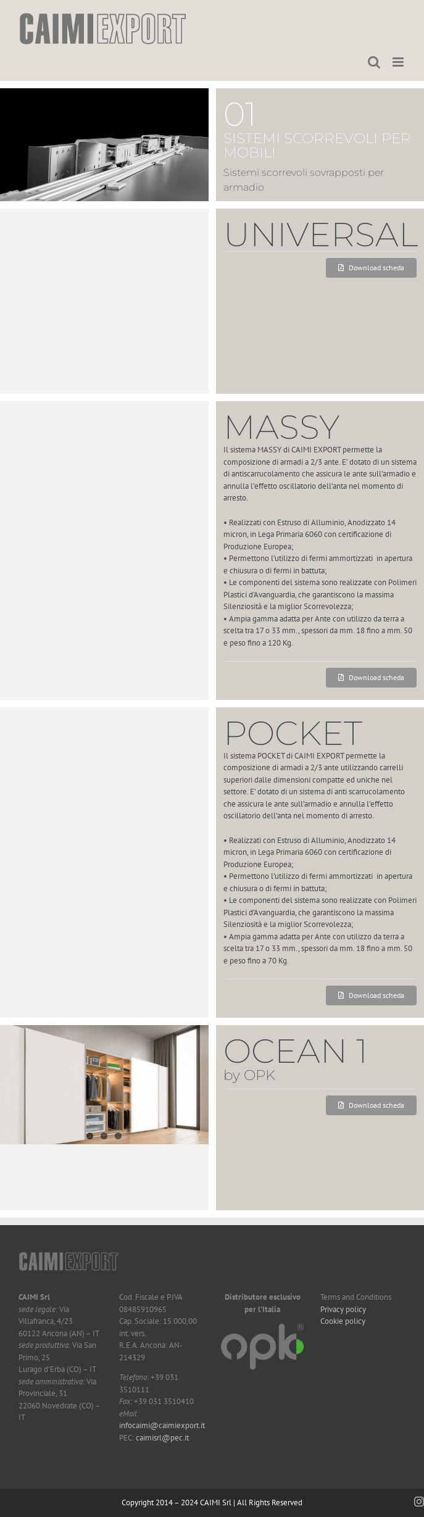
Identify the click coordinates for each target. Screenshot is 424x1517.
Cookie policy (342, 1321)
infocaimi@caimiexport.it (162, 1425)
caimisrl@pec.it (162, 1437)
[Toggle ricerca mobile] (374, 62)
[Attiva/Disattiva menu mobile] (399, 62)
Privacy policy (343, 1309)
